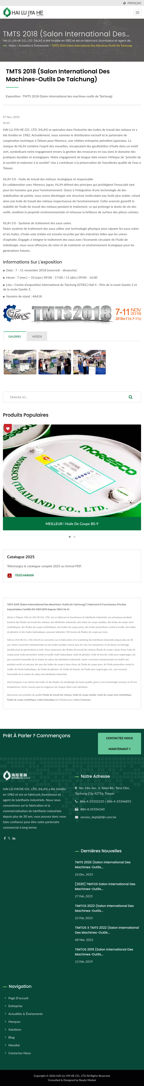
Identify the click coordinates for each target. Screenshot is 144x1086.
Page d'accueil (18, 998)
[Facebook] (5, 838)
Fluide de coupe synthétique (21, 699)
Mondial (14, 1045)
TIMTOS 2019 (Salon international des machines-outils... (104, 952)
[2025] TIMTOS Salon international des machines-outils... (105, 886)
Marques (14, 1021)
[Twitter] (9, 838)
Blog (11, 1037)
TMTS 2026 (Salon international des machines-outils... (103, 864)
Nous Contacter (82, 699)
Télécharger (20, 575)
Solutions (14, 1029)
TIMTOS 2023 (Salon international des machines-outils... (104, 908)
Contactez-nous (19, 1053)
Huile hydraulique (46, 699)
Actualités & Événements (34, 45)
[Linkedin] (14, 838)
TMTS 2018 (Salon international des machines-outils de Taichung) (92, 45)
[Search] (61, 397)
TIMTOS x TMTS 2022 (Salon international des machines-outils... (107, 930)
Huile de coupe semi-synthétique (114, 694)
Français (134, 3)
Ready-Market (87, 1080)
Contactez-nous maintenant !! (119, 744)
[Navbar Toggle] (137, 12)
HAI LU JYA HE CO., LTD (71, 1075)
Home (12, 45)
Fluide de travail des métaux (57, 694)
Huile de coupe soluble (84, 694)
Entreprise (15, 1006)
